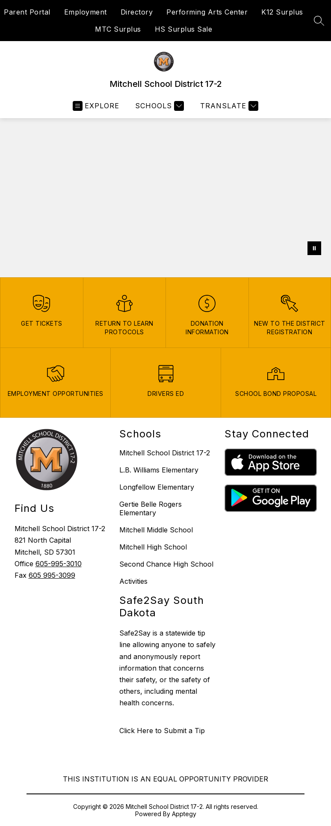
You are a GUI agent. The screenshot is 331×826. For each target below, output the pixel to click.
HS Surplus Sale (184, 29)
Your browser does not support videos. (165, 189)
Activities (133, 581)
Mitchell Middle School (156, 530)
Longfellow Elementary (156, 487)
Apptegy (184, 813)
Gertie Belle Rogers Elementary (150, 508)
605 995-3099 (52, 575)
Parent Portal (27, 12)
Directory (137, 12)
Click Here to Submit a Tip (162, 730)
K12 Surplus (282, 12)
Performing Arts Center (207, 12)
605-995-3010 (58, 563)
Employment (85, 12)
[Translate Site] (228, 106)
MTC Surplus (118, 29)
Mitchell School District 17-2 (164, 453)
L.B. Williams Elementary (158, 470)
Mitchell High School (153, 547)
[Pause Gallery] (314, 248)
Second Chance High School (166, 564)
